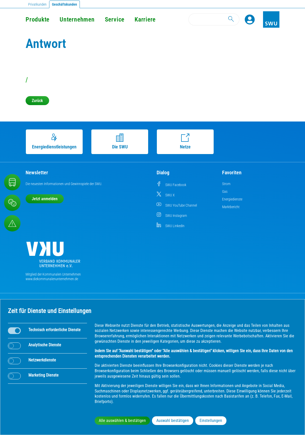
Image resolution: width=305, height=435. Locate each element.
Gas (224, 191)
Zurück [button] (37, 100)
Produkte (37, 19)
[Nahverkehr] (12, 182)
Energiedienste (232, 199)
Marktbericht (230, 207)
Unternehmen (77, 19)
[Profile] (250, 19)
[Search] (213, 19)
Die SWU (120, 141)
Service (114, 19)
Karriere (145, 19)
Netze (185, 141)
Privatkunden (37, 4)
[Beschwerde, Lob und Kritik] (12, 203)
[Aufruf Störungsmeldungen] (12, 223)
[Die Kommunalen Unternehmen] (53, 256)
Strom (226, 184)
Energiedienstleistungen (54, 141)
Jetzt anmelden (45, 198)
